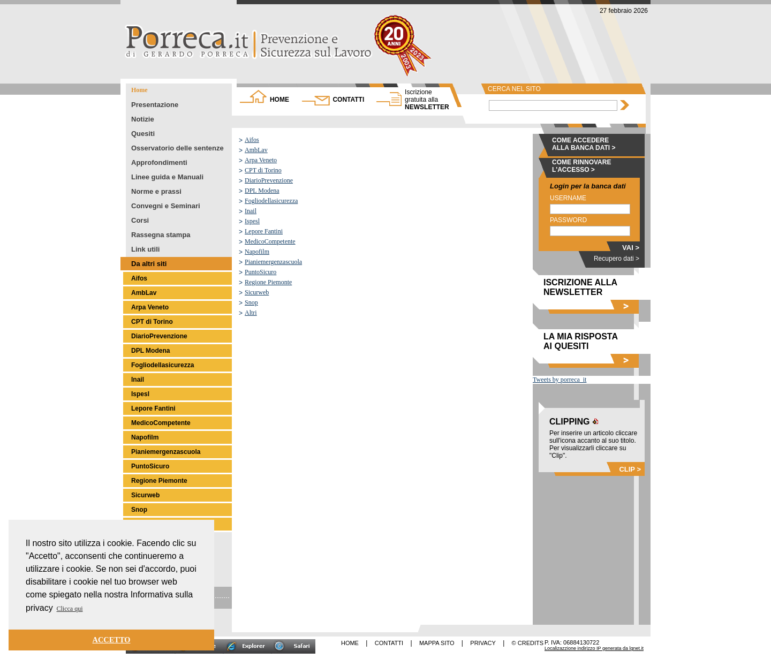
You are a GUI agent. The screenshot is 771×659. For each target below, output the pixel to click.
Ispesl (140, 394)
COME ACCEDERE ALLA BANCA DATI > (584, 144)
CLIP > (630, 469)
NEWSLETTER (427, 99)
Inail (137, 379)
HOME (279, 99)
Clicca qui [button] (70, 608)
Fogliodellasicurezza (162, 365)
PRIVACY (482, 643)
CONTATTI (348, 99)
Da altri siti (149, 264)
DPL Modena (150, 350)
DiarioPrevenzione (159, 336)
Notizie (142, 119)
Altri (251, 312)
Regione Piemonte (159, 480)
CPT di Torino (152, 321)
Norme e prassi (156, 191)
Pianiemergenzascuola (165, 452)
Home (139, 90)
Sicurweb (145, 495)
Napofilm (144, 437)
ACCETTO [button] (112, 639)
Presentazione (154, 105)
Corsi (140, 220)
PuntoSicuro (150, 466)
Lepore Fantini (153, 408)
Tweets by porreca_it (559, 379)
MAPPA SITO (437, 643)
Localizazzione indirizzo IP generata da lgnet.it (594, 648)
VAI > (630, 248)
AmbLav (143, 293)
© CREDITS (527, 643)
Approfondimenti (159, 162)
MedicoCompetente (161, 423)
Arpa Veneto (150, 307)
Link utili (145, 249)
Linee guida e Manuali (167, 177)
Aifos (139, 278)
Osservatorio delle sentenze (177, 148)
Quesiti (143, 134)
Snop (139, 509)
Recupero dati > (616, 258)
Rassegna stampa (161, 235)
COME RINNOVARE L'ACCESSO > (581, 165)
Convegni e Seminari (165, 206)
